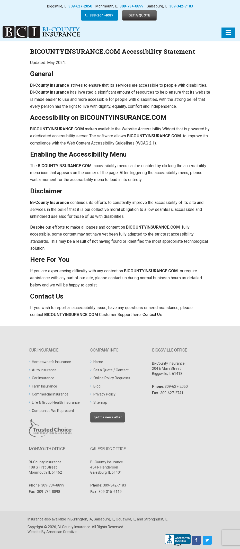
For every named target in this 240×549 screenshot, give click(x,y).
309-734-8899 (131, 6)
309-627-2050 (80, 6)
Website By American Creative (52, 532)
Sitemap (100, 403)
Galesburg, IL (104, 519)
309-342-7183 (181, 6)
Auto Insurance (44, 370)
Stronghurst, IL (155, 519)
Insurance (35, 519)
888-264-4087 (101, 15)
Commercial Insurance (50, 395)
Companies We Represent (53, 411)
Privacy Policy (104, 395)
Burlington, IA (81, 519)
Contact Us (153, 314)
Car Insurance (43, 378)
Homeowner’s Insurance (51, 362)
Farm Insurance (44, 386)
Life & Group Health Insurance (56, 403)
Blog (97, 386)
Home (98, 362)
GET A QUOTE (140, 15)
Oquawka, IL (125, 519)
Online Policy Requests (111, 378)
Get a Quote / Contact (111, 370)
